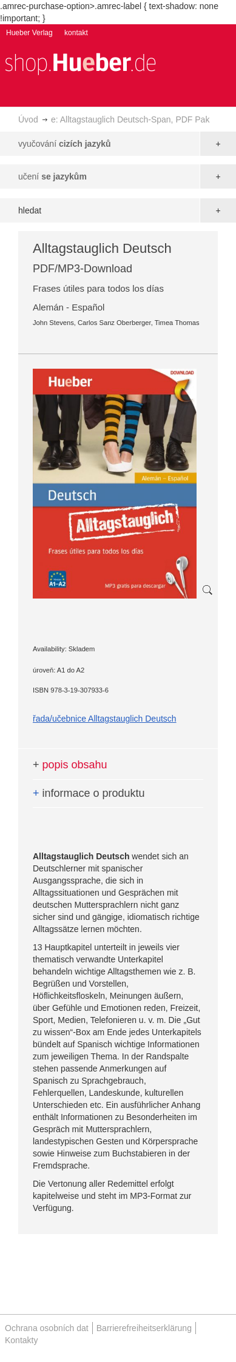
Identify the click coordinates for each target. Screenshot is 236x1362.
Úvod (28, 119)
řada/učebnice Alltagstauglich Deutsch (105, 718)
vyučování (64, 144)
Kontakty (21, 1340)
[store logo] (80, 62)
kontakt (76, 33)
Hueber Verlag (29, 33)
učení (52, 176)
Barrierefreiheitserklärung (144, 1328)
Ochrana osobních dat (47, 1328)
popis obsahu (70, 765)
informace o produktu (89, 793)
